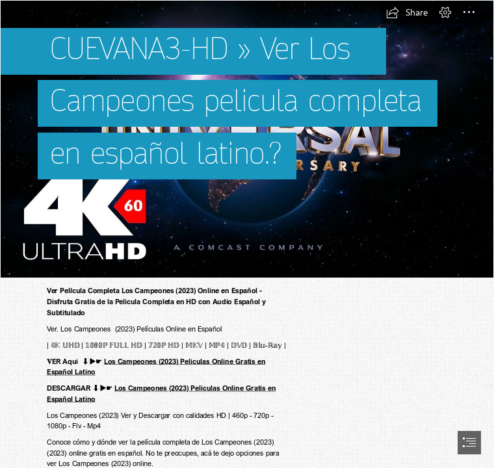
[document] (247, 234)
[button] (407, 12)
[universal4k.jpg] (247, 139)
